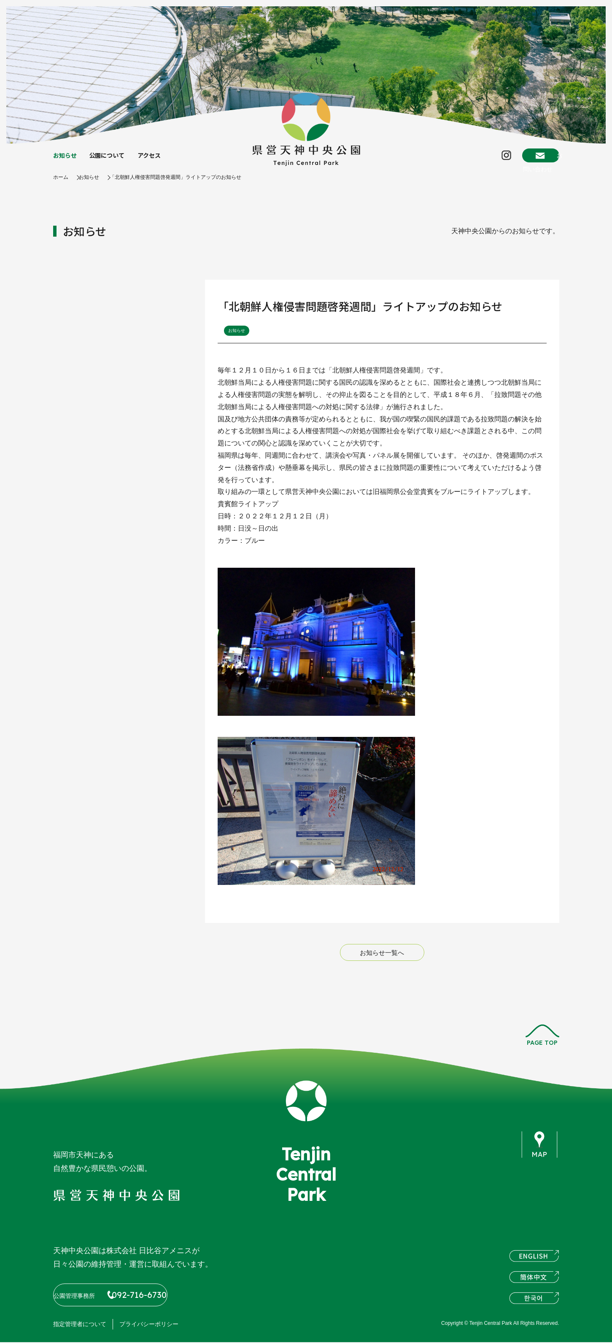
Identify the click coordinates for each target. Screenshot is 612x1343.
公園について (113, 160)
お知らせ (66, 160)
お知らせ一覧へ (382, 961)
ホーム (62, 185)
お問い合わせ (526, 159)
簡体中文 (534, 1282)
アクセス (159, 160)
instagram (536, 1196)
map (539, 1154)
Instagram (469, 160)
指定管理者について (79, 1324)
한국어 (534, 1303)
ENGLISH (534, 1260)
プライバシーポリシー (148, 1324)
